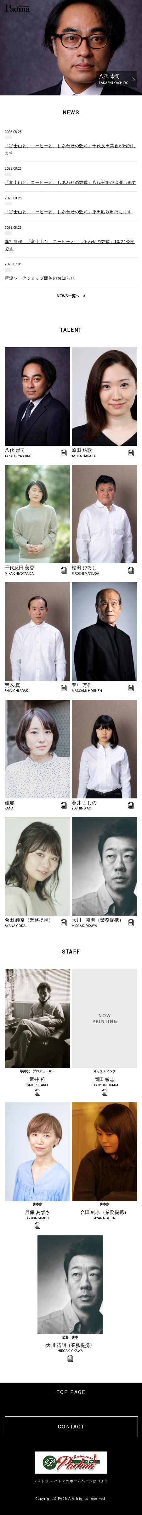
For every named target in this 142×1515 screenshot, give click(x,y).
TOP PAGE (71, 1392)
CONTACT (71, 1427)
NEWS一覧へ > (71, 296)
